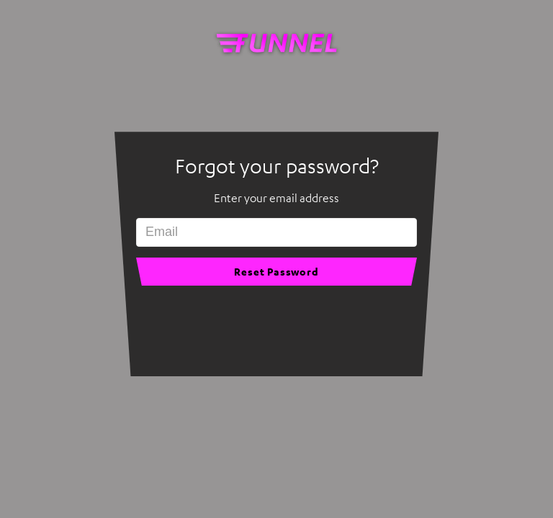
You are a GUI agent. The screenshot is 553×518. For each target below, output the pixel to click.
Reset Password (276, 271)
